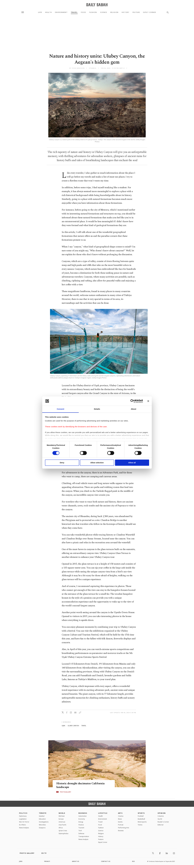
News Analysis (24, 828)
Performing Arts (123, 828)
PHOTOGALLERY (65, 792)
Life (40, 12)
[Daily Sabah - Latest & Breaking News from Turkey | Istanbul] (97, 4)
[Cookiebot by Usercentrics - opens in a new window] (132, 401)
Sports (141, 813)
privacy (47, 861)
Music (120, 819)
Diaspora (42, 828)
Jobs (21, 861)
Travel (74, 12)
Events (120, 822)
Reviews (121, 831)
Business (83, 813)
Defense (81, 833)
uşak (63, 725)
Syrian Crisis (63, 831)
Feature (136, 12)
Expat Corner (149, 12)
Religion (114, 12)
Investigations (43, 822)
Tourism (81, 828)
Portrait (120, 825)
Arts (120, 813)
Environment (61, 12)
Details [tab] (97, 409)
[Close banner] (148, 401)
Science (103, 12)
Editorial (160, 825)
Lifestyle (102, 813)
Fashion (93, 12)
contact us (106, 861)
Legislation (23, 819)
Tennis (140, 825)
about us (75, 861)
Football (140, 816)
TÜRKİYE (42, 813)
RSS (133, 861)
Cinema (120, 816)
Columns (161, 816)
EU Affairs (22, 825)
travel (83, 725)
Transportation (84, 836)
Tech (80, 831)
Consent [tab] (60, 409)
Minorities (42, 825)
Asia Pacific (62, 825)
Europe (61, 819)
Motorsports (142, 822)
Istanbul (41, 816)
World (62, 813)
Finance (81, 825)
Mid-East (62, 816)
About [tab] (133, 409)
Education (42, 819)
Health (48, 12)
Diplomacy (23, 816)
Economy (82, 819)
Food (83, 12)
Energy (81, 822)
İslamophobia (63, 833)
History (125, 12)
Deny (62, 463)
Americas (62, 822)
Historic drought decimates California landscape (81, 785)
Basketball (141, 819)
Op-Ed (160, 819)
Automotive (83, 816)
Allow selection (97, 463)
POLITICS (23, 813)
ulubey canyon (73, 725)
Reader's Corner (163, 822)
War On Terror (24, 822)
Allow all (132, 463)
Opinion (162, 813)
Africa (61, 828)
